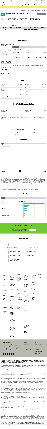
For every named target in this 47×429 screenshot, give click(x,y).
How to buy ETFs (26, 298)
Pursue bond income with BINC (12, 317)
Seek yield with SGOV (12, 331)
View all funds (5, 275)
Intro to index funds (26, 310)
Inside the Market (18, 295)
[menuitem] (4, 4)
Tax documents (33, 289)
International (5, 301)
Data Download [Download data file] (44, 10)
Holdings (36, 27)
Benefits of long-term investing (26, 285)
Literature (43, 27)
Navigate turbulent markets (11, 301)
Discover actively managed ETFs (12, 307)
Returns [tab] (14, 44)
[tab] (6, 50)
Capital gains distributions (33, 286)
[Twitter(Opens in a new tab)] (11, 354)
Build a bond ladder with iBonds (12, 290)
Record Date (2, 61)
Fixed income (5, 287)
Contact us (40, 277)
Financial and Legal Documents (35, 10)
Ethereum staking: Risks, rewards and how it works (19, 279)
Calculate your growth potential (33, 276)
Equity (4, 285)
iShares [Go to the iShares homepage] (8, 0)
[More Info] (5, 45)
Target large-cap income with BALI (12, 313)
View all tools (33, 282)
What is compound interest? (26, 289)
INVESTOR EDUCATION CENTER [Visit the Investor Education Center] (26, 276)
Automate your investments (12, 285)
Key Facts (26, 27)
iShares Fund (38, 361)
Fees (31, 27)
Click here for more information (23, 66)
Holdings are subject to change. (23, 183)
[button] (41, 2)
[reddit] (3, 354)
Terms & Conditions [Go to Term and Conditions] (38, 344)
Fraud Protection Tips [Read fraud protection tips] (28, 349)
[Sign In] (42, 0)
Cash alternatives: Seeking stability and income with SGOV (19, 284)
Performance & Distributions (15, 27)
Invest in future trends (12, 304)
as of (16, 49)
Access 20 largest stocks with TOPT (12, 320)
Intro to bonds (26, 308)
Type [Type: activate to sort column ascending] (2, 201)
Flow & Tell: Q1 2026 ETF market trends (19, 298)
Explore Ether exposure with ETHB (12, 328)
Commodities (5, 290)
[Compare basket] (37, 2)
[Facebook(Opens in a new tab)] (7, 354)
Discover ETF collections (5, 281)
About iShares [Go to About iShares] (26, 344)
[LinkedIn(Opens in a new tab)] (9, 354)
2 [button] (21, 171)
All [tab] (2, 143)
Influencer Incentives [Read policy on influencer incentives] (38, 351)
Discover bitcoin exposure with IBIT (12, 324)
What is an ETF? (26, 296)
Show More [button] (44, 171)
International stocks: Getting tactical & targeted (19, 303)
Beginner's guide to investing (26, 282)
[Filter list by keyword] (41, 146)
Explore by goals (4, 277)
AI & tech (4, 304)
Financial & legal (33, 292)
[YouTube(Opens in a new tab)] (13, 354)
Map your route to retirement (26, 319)
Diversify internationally (12, 298)
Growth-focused (4, 299)
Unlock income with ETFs (12, 294)
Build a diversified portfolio (33, 280)
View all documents (33, 294)
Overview (4, 27)
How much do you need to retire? (26, 326)
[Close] (46, 426)
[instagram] (5, 354)
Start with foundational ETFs (12, 282)
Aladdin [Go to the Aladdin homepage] (11, 0)
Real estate (4, 291)
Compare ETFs (5, 279)
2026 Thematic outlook (18, 289)
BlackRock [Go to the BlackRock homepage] (4, 0)
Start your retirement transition (26, 322)
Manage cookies (37, 353)
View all (25, 291)
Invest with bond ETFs (12, 288)
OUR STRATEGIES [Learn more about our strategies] (12, 277)
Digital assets (5, 288)
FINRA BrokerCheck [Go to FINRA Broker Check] (38, 349)
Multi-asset (5, 293)
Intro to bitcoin (26, 312)
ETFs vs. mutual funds (26, 301)
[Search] (42, 2)
